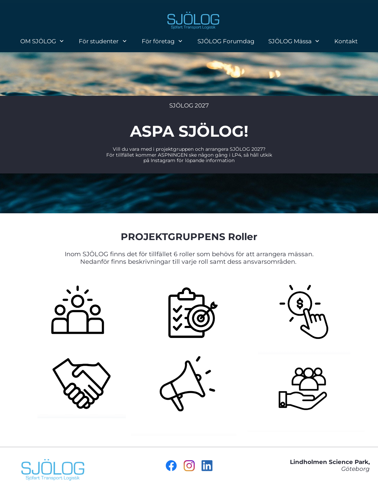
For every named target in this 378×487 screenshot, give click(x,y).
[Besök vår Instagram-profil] (189, 465)
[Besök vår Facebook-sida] (171, 465)
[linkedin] (207, 465)
